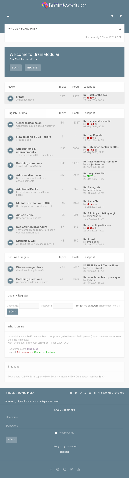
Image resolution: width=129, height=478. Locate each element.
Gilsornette (92, 189)
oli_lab (90, 123)
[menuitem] (120, 16)
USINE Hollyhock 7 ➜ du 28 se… (101, 264)
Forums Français (18, 256)
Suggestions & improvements (26, 150)
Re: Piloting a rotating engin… (100, 212)
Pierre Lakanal (94, 267)
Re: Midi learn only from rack (100, 161)
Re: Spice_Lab (91, 187)
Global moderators (44, 350)
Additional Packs (27, 188)
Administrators (25, 350)
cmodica (91, 241)
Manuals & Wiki (26, 240)
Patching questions (29, 162)
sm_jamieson (94, 163)
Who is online (16, 325)
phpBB (20, 401)
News (11, 86)
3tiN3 (102, 375)
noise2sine (92, 215)
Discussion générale (29, 266)
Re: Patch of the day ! (95, 94)
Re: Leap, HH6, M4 (94, 173)
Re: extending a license (97, 224)
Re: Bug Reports (92, 134)
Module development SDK (33, 202)
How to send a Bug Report (33, 136)
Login (15, 67)
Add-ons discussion (29, 174)
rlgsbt (90, 279)
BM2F (90, 175)
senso (90, 97)
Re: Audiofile (90, 201)
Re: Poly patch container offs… (101, 146)
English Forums (17, 112)
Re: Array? (89, 238)
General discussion (29, 122)
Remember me (109, 304)
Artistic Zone (25, 214)
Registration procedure (31, 226)
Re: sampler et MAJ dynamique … (102, 276)
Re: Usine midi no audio (97, 120)
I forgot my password (86, 304)
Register (32, 67)
